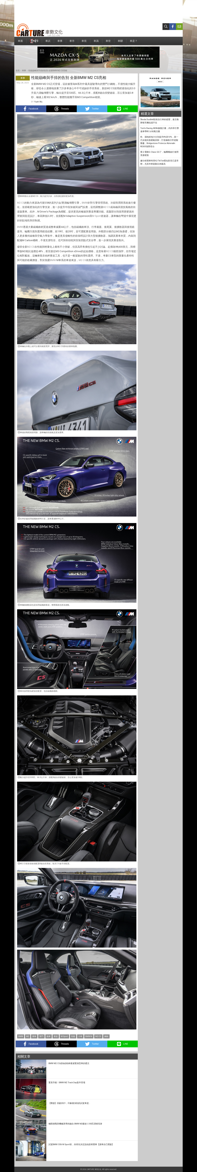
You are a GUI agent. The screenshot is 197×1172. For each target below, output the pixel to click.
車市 (72, 42)
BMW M (88, 1036)
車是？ (133, 42)
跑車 (49, 1036)
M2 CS (20, 202)
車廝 (20, 42)
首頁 (18, 70)
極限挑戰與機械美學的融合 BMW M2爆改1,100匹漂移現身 (75, 1123)
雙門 (41, 1036)
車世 (108, 42)
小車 (80, 1036)
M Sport (96, 215)
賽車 (34, 1036)
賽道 (56, 1036)
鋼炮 (106, 1036)
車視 (84, 42)
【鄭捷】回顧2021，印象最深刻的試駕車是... (69, 1103)
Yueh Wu (38, 101)
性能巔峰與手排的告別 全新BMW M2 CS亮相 (47, 70)
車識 (96, 42)
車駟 (120, 42)
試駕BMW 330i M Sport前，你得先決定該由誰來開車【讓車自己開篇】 (81, 1144)
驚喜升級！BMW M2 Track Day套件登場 (67, 1082)
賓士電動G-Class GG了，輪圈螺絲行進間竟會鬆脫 (159, 153)
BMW (85, 202)
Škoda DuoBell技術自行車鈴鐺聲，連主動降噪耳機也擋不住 (159, 121)
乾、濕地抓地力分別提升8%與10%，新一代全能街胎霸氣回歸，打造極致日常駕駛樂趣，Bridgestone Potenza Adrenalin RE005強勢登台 (159, 142)
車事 (60, 42)
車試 (48, 42)
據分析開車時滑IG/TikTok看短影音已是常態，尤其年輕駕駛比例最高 (159, 162)
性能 (73, 1036)
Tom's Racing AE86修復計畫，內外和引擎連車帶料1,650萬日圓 (159, 130)
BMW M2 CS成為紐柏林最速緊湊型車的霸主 (69, 1063)
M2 (27, 1036)
